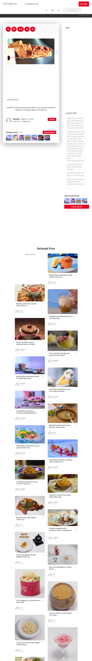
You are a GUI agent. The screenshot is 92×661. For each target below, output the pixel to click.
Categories (31, 3)
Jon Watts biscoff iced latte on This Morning (75, 174)
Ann (54, 282)
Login (85, 4)
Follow (52, 119)
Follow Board (49, 132)
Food (20, 132)
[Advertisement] (37, 85)
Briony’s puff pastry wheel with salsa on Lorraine (74, 166)
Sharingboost (10, 3)
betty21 (22, 349)
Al (21, 525)
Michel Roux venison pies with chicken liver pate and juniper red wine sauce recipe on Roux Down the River (75, 123)
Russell (22, 383)
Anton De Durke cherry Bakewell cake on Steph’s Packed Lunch (76, 181)
